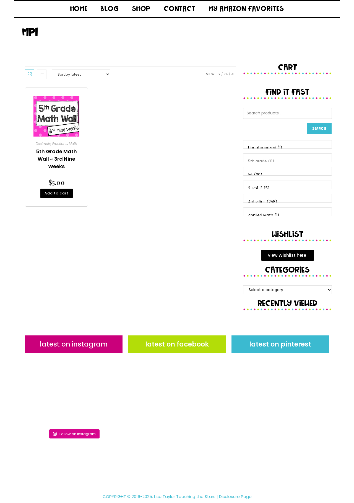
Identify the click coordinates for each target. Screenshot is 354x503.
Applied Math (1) (287, 215)
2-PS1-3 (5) (287, 188)
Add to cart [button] (56, 193)
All (233, 74)
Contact (180, 8)
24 (226, 74)
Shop (141, 8)
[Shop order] (81, 74)
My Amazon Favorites (246, 8)
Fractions (59, 143)
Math (73, 143)
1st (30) (287, 175)
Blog (110, 8)
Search (319, 129)
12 (218, 74)
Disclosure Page (235, 496)
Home (79, 8)
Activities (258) (287, 202)
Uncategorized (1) (287, 148)
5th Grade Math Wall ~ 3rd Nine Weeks (56, 159)
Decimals (43, 143)
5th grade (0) (287, 161)
